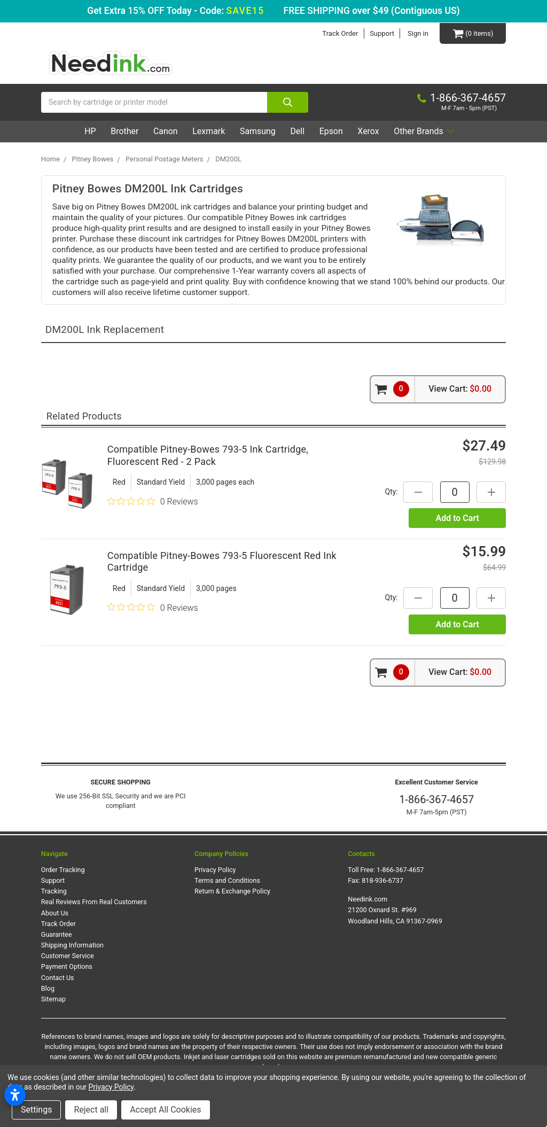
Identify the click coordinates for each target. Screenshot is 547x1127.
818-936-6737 (382, 880)
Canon (163, 131)
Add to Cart (457, 518)
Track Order (340, 33)
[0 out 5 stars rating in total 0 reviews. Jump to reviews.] (152, 501)
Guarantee (56, 934)
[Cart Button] (473, 33)
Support (382, 33)
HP (85, 131)
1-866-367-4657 (436, 799)
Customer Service (67, 956)
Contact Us (57, 978)
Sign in (418, 33)
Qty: (391, 491)
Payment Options (66, 966)
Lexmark (207, 131)
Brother (121, 131)
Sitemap (53, 999)
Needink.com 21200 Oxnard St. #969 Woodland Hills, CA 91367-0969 (395, 909)
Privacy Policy (215, 870)
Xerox (371, 131)
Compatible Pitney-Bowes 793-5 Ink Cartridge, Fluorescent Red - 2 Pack (207, 455)
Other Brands (428, 131)
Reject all (91, 1110)
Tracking (54, 891)
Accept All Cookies (165, 1110)
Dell (298, 131)
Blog (47, 988)
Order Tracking (63, 870)
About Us (54, 913)
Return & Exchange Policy (232, 891)
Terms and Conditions (227, 880)
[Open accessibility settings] (15, 1095)
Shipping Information (72, 945)
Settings (36, 1110)
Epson (333, 131)
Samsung (257, 131)
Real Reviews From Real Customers (94, 902)
